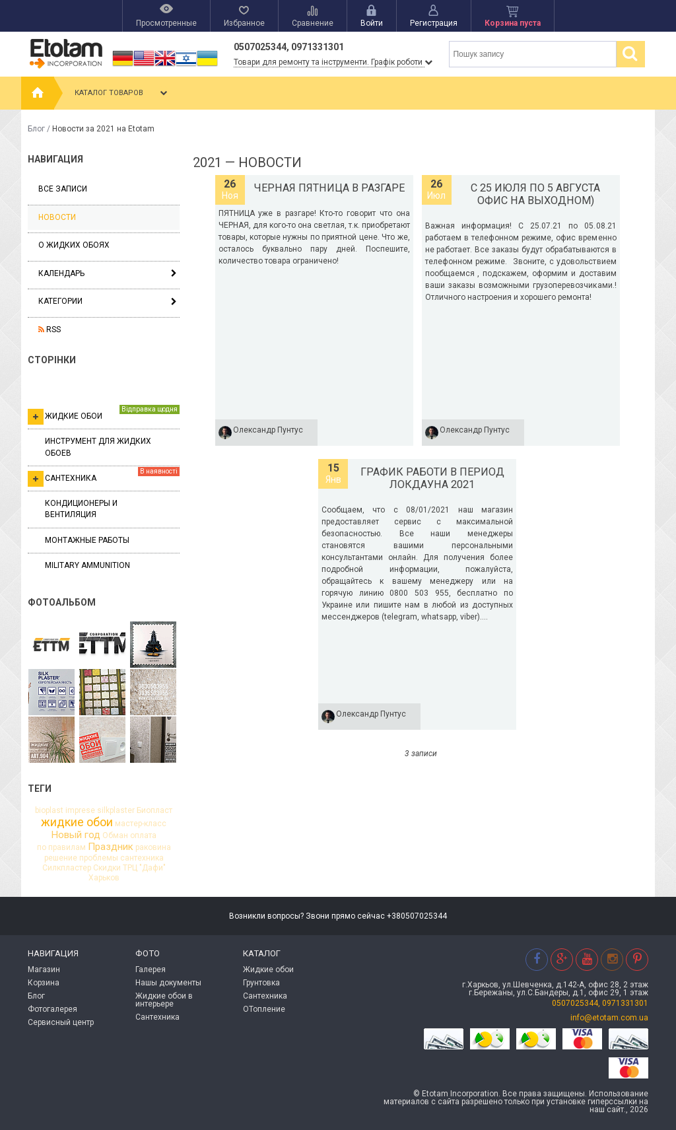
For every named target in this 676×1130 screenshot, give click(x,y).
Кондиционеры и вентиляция (81, 509)
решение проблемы (81, 858)
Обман (115, 835)
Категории (60, 301)
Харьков (103, 878)
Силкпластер (66, 868)
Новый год (75, 835)
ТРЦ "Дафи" (144, 868)
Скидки (107, 868)
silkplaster (116, 810)
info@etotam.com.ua (609, 1017)
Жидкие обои (104, 415)
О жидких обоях (74, 245)
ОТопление (264, 1009)
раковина (153, 847)
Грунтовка (261, 982)
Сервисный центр (61, 1022)
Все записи (62, 189)
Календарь (61, 273)
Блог (36, 128)
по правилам (61, 847)
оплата (143, 835)
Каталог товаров (122, 93)
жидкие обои (77, 822)
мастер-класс (140, 824)
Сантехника (104, 477)
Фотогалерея (52, 1009)
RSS (49, 329)
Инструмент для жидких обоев (98, 447)
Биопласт (154, 810)
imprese (80, 810)
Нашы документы (168, 982)
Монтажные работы (87, 540)
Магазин (44, 969)
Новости (57, 217)
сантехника (142, 858)
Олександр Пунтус (268, 430)
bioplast (49, 810)
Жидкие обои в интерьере (164, 999)
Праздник (110, 847)
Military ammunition (87, 565)
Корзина (43, 982)
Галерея (150, 969)
